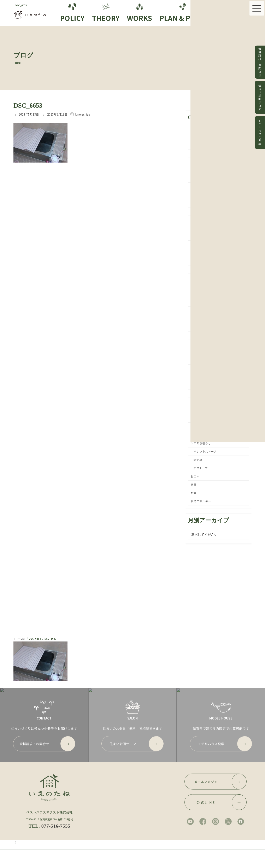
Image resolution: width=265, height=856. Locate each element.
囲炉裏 (198, 460)
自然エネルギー (201, 501)
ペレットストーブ (205, 451)
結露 (194, 484)
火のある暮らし (201, 443)
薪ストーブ (201, 468)
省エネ (195, 476)
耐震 (194, 493)
